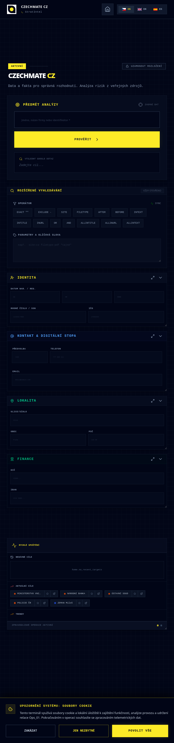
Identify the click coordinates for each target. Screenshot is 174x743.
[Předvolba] (30, 357)
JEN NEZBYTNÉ (84, 731)
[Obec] (48, 440)
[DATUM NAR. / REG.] (35, 297)
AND (69, 223)
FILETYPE (83, 212)
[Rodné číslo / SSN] (48, 317)
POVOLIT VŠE (140, 731)
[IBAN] (87, 498)
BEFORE (119, 212)
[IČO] (126, 317)
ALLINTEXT (133, 223)
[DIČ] (87, 478)
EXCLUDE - (44, 212)
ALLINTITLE (88, 223)
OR (55, 223)
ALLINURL (111, 223)
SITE (64, 212)
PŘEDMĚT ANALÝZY (36, 105)
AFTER (102, 212)
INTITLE (22, 223)
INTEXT (138, 212)
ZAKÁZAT (30, 731)
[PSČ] (126, 440)
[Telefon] (106, 357)
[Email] (87, 380)
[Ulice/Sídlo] (87, 420)
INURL (40, 223)
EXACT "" (22, 212)
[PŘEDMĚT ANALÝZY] (87, 119)
